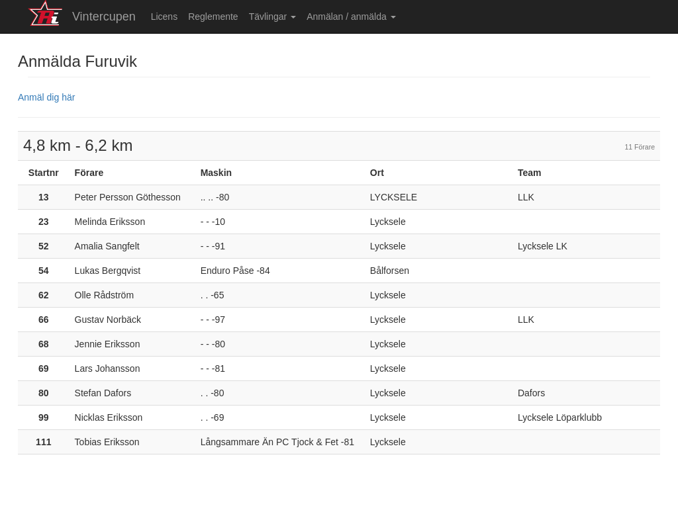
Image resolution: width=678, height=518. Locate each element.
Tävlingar (272, 16)
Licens (164, 16)
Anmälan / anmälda (351, 16)
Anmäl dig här (46, 97)
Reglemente (213, 16)
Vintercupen (104, 16)
